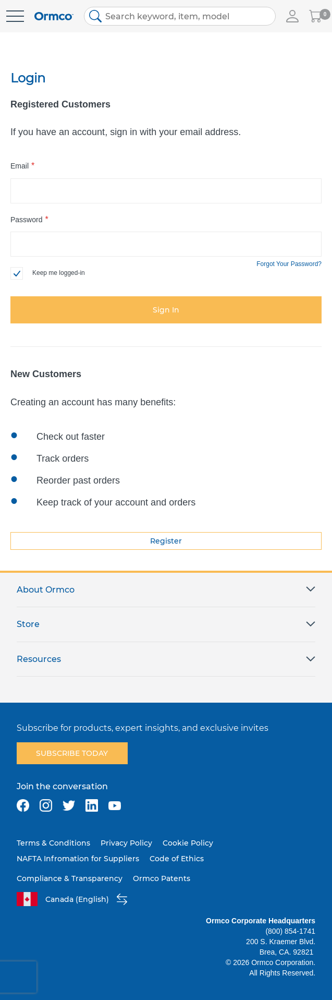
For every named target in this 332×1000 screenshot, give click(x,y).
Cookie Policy (188, 843)
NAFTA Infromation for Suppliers (78, 858)
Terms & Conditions (53, 843)
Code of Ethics (177, 858)
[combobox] (180, 16)
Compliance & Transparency (69, 878)
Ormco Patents (161, 878)
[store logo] (53, 16)
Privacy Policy (126, 843)
